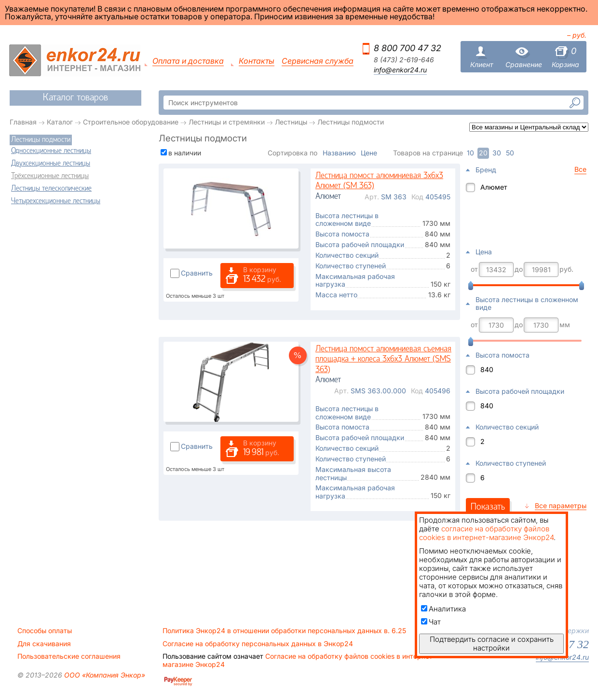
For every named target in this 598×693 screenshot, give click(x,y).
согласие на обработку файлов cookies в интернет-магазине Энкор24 (486, 533)
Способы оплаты (44, 631)
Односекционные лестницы (51, 151)
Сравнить (197, 273)
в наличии (184, 153)
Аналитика (443, 608)
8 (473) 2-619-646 (404, 60)
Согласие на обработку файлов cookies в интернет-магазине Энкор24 (299, 660)
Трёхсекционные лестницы (50, 176)
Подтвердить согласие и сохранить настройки (492, 643)
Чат (431, 621)
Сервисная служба (317, 61)
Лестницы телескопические (51, 189)
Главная (23, 122)
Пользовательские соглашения (69, 656)
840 (486, 369)
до (519, 269)
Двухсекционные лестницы (50, 163)
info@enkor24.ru (400, 70)
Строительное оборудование (130, 122)
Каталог (60, 122)
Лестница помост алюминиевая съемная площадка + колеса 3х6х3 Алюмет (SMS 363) (383, 359)
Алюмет (493, 187)
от (474, 269)
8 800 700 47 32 (407, 48)
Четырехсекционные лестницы (55, 201)
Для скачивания (44, 644)
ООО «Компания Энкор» (103, 675)
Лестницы (291, 122)
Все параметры (560, 505)
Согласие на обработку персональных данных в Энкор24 (258, 644)
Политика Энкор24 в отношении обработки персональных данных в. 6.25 (284, 631)
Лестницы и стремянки (227, 122)
